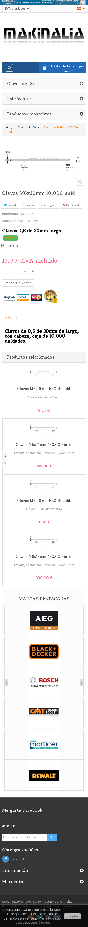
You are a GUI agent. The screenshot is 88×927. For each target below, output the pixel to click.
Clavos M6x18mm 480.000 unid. (44, 556)
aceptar (72, 916)
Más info (11, 318)
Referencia (10, 214)
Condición (9, 221)
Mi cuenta (12, 881)
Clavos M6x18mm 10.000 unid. (44, 500)
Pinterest (71, 205)
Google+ (48, 205)
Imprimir (12, 245)
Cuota (28, 205)
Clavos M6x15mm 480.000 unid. (44, 444)
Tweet (10, 205)
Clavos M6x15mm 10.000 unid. (44, 389)
